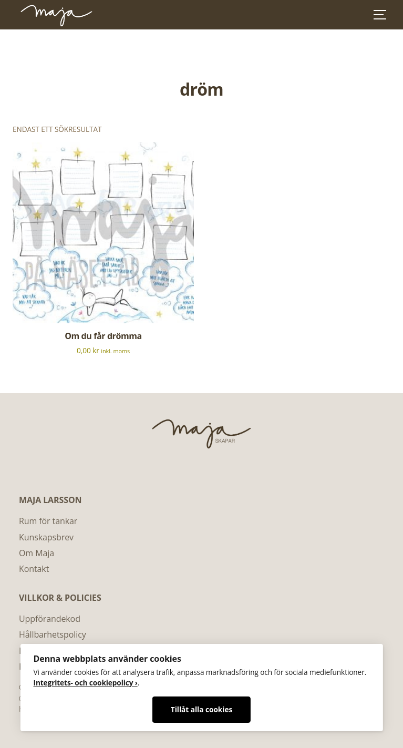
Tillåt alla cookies (201, 709)
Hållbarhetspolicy (52, 634)
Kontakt (34, 569)
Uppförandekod (49, 618)
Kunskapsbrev (46, 537)
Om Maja (36, 553)
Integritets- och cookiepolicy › (85, 683)
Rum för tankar (48, 521)
